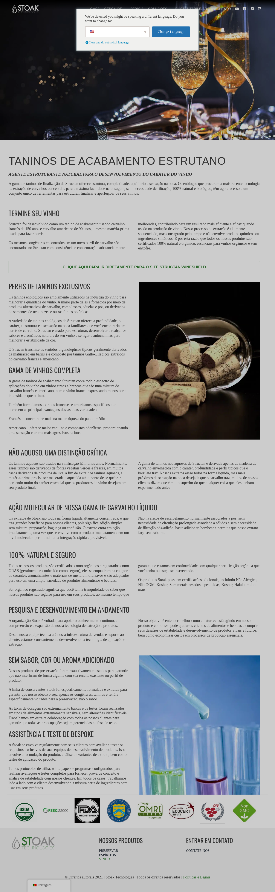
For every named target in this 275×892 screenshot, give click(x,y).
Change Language (171, 32)
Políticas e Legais (196, 877)
